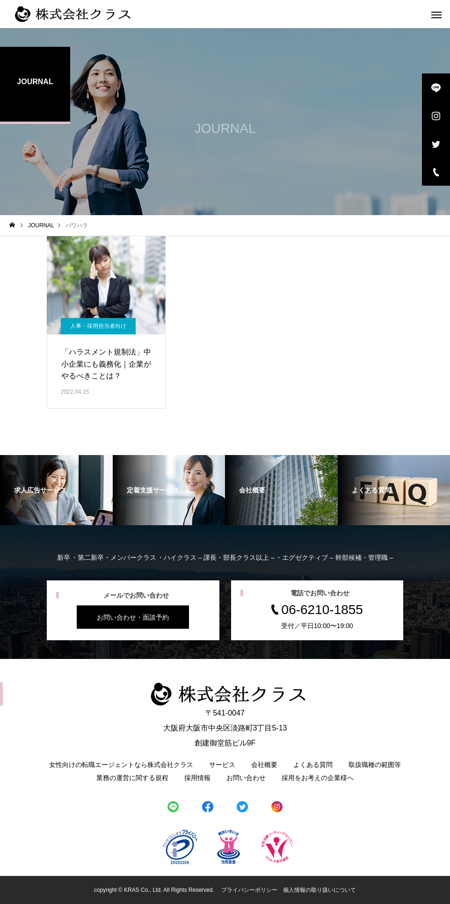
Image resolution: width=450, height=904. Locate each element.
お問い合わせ (246, 777)
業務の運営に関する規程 (132, 777)
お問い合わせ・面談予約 (133, 617)
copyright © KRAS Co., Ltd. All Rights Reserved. (155, 890)
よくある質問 (313, 764)
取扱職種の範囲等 (374, 764)
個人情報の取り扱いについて (319, 890)
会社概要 (264, 764)
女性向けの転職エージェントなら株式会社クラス (121, 764)
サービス (222, 764)
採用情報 (197, 777)
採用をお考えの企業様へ (318, 777)
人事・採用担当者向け (98, 326)
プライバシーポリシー (249, 890)
